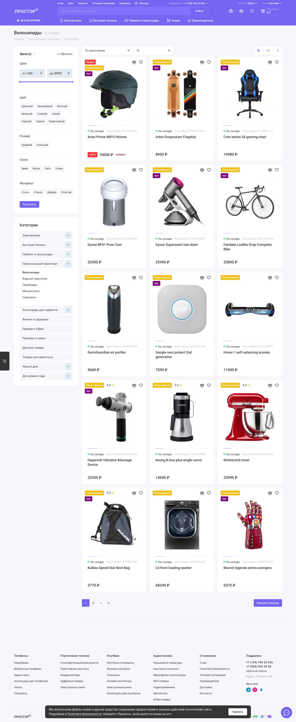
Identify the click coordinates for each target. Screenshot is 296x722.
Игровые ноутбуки (118, 668)
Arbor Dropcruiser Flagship (176, 137)
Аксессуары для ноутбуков (123, 693)
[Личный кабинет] (231, 11)
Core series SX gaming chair (245, 137)
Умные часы (21, 675)
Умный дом (47, 366)
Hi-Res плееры (162, 699)
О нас (60, 3)
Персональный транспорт (47, 263)
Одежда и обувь (33, 329)
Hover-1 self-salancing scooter (247, 352)
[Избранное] (252, 11)
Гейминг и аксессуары (142, 20)
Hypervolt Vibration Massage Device (110, 462)
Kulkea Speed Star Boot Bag (109, 568)
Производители (200, 20)
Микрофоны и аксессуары (169, 675)
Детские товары (33, 347)
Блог (70, 3)
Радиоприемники (164, 687)
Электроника (70, 20)
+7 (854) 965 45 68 (258, 666)
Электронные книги (72, 687)
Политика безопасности (84, 714)
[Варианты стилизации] (4, 361)
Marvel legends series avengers (248, 568)
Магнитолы (160, 693)
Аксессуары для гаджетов (47, 310)
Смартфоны (21, 662)
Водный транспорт (34, 278)
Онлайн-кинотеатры (119, 681)
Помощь (142, 3)
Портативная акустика (74, 668)
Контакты (124, 3)
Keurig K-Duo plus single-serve (179, 460)
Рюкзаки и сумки (33, 338)
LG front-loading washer (174, 568)
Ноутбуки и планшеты (120, 662)
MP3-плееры (161, 681)
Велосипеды (30, 272)
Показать (29, 204)
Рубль (247, 3)
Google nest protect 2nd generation (174, 354)
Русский (271, 3)
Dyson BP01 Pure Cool (105, 245)
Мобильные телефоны (28, 668)
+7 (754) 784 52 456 (188, 3)
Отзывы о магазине (103, 3)
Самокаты (29, 297)
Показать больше (268, 602)
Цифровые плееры (71, 681)
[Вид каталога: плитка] (258, 50)
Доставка (206, 687)
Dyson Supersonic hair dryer (177, 245)
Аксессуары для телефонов (31, 681)
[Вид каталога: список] (268, 50)
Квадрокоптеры (70, 675)
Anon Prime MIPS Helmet (107, 137)
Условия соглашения (213, 675)
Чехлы (18, 687)
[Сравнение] (241, 11)
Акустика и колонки (165, 668)
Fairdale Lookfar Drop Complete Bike (248, 247)
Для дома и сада (47, 376)
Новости (83, 3)
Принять (237, 711)
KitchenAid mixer (237, 460)
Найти (199, 10)
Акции (173, 20)
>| (108, 602)
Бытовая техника (103, 20)
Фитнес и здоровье (35, 319)
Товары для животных (37, 357)
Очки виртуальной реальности (79, 662)
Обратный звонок (256, 671)
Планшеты (20, 693)
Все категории (28, 20)
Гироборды (29, 285)
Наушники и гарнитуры (167, 662)
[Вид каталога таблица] (277, 50)
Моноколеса (30, 291)
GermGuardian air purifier (107, 352)
